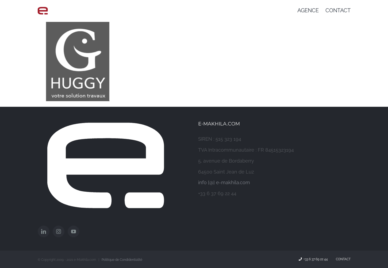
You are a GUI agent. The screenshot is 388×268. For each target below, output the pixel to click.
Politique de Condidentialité (122, 260)
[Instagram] (58, 231)
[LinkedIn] (43, 231)
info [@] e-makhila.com (224, 182)
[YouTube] (73, 231)
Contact (342, 259)
